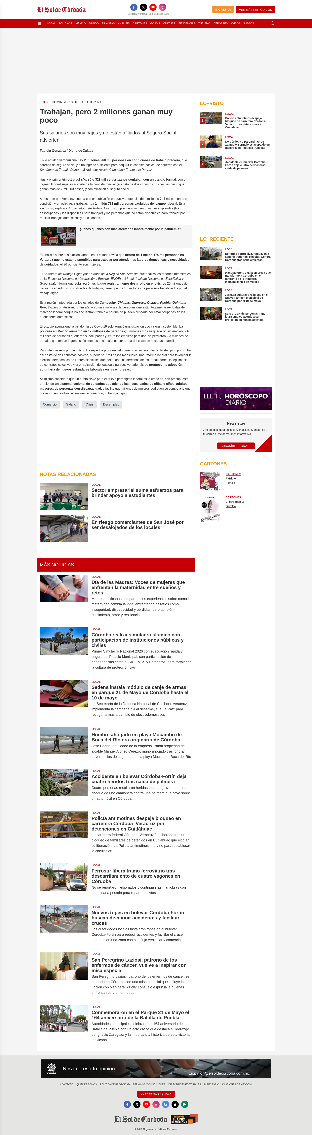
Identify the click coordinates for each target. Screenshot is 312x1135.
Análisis (124, 23)
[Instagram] (162, 7)
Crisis (90, 404)
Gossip (155, 23)
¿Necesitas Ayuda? (155, 1094)
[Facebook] (133, 7)
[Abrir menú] (39, 23)
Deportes (221, 23)
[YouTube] (153, 7)
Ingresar (223, 9)
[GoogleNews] (165, 1104)
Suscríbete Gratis (236, 445)
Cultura (169, 23)
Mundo (94, 23)
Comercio (50, 404)
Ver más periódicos (255, 9)
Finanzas (108, 23)
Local (51, 23)
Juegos (249, 23)
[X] (143, 7)
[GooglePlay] (184, 1104)
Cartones (140, 23)
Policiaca (65, 23)
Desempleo (111, 404)
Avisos (235, 23)
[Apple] (175, 1104)
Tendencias (186, 23)
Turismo (204, 23)
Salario (71, 404)
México (81, 23)
